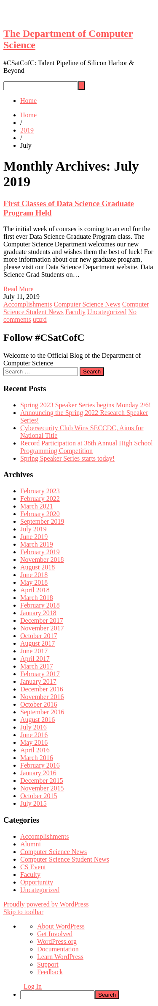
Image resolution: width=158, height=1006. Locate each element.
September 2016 (42, 712)
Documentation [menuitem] (58, 949)
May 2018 (34, 582)
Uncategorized (106, 311)
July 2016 (33, 727)
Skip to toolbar (23, 911)
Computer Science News (87, 304)
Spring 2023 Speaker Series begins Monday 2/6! (85, 405)
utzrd (40, 319)
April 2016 (35, 750)
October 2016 (38, 704)
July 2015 (33, 803)
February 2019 (40, 552)
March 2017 (36, 666)
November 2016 (42, 696)
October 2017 (38, 635)
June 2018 (34, 574)
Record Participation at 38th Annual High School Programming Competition (86, 446)
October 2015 (38, 795)
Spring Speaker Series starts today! (67, 458)
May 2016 (34, 742)
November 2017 (42, 628)
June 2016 (34, 734)
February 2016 (40, 765)
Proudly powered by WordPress (45, 904)
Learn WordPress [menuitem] (60, 956)
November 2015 (42, 788)
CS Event (33, 867)
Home (28, 100)
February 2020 (40, 513)
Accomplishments (27, 304)
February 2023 (40, 491)
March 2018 (36, 597)
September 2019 (42, 521)
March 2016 (36, 757)
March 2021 (36, 506)
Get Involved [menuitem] (54, 933)
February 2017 (40, 673)
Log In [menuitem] (33, 986)
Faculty (75, 311)
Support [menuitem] (48, 964)
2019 (27, 130)
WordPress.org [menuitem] (57, 941)
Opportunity (36, 882)
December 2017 (41, 620)
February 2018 (40, 605)
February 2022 (40, 498)
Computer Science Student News (64, 859)
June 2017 (34, 651)
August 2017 (37, 643)
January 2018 (38, 612)
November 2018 (42, 559)
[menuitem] (87, 994)
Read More (18, 289)
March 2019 (36, 544)
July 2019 (33, 529)
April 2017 (35, 658)
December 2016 (41, 689)
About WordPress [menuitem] (61, 926)
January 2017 (38, 681)
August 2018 (37, 567)
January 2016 (38, 773)
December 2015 (41, 780)
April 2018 (35, 590)
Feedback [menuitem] (50, 972)
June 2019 (34, 536)
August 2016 (37, 719)
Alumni (30, 844)
